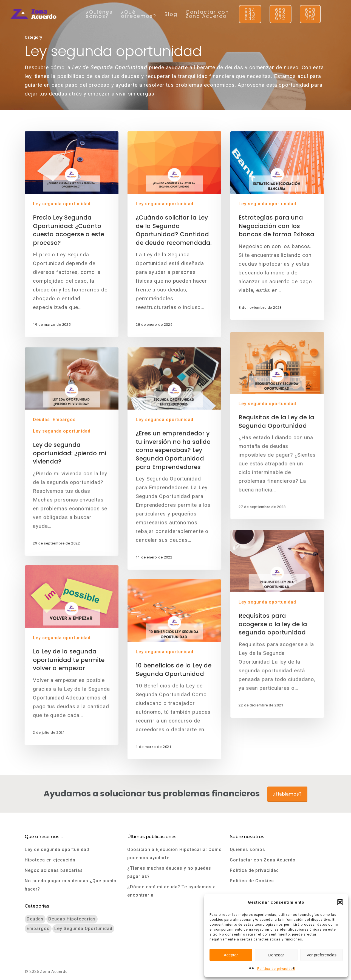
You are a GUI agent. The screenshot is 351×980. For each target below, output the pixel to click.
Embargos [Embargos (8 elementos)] (38, 928)
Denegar (276, 955)
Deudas (43, 497)
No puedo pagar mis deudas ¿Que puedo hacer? (71, 885)
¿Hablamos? (287, 794)
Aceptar (231, 955)
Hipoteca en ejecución (50, 860)
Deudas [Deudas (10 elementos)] (35, 919)
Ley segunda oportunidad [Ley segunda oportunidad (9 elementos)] (83, 928)
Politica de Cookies (252, 880)
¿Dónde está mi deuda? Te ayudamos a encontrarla (171, 891)
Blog (171, 14)
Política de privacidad (276, 969)
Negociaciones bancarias (54, 870)
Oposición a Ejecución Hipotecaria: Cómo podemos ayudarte (174, 853)
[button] (340, 902)
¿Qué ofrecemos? (138, 14)
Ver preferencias (321, 955)
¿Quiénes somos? (99, 14)
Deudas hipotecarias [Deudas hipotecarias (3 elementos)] (72, 919)
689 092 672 (280, 14)
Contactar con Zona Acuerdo (207, 14)
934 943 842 (250, 14)
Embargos (65, 497)
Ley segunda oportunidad (61, 203)
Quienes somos (247, 849)
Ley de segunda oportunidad (57, 849)
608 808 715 (310, 14)
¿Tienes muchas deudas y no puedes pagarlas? (169, 872)
